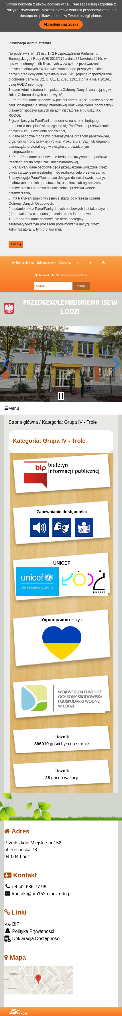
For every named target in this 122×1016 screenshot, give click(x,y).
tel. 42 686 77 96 (25, 886)
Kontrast (42, 275)
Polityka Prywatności (29, 931)
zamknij (16, 244)
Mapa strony (46, 262)
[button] (7, 364)
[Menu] (61, 408)
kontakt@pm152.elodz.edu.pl (38, 893)
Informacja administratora (69, 275)
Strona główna (23, 262)
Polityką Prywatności (22, 10)
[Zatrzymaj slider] (61, 396)
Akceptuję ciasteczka (61, 24)
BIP (11, 924)
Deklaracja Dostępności (32, 939)
